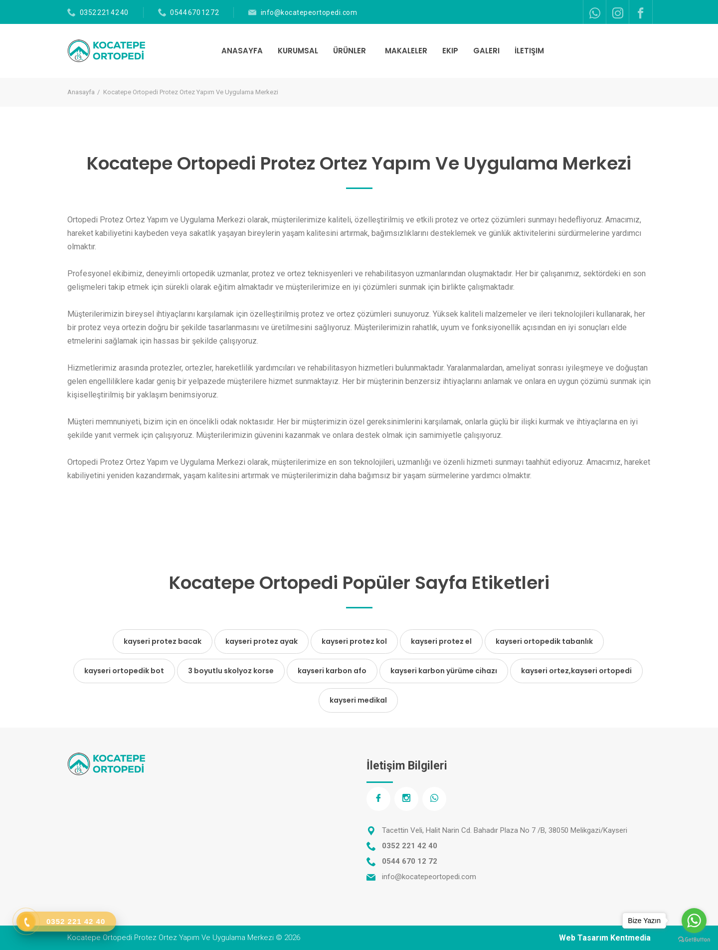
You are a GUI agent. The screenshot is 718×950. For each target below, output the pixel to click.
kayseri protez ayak (261, 641)
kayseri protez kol (354, 641)
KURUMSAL (298, 50)
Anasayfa (81, 92)
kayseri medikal (358, 700)
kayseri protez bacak (162, 641)
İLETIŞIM (529, 50)
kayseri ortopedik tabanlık (544, 641)
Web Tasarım (583, 938)
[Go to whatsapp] (694, 920)
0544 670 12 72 (194, 12)
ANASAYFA (242, 50)
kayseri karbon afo (332, 671)
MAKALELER (406, 50)
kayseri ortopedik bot (124, 671)
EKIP (450, 50)
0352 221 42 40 (104, 12)
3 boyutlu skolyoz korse (231, 671)
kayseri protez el (441, 641)
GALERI (486, 50)
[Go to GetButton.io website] (694, 940)
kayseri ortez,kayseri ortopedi (576, 671)
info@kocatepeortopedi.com (309, 12)
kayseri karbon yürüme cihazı (443, 671)
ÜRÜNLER (350, 50)
